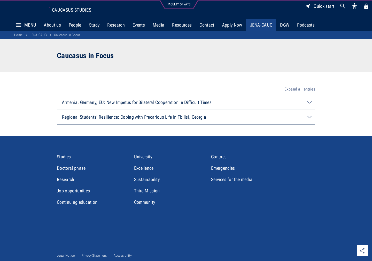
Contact (206, 25)
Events (139, 25)
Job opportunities (73, 190)
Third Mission (147, 190)
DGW (284, 25)
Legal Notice (66, 255)
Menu (24, 25)
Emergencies (223, 168)
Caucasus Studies (71, 10)
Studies (64, 156)
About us (52, 25)
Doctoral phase (71, 168)
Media (159, 25)
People (75, 25)
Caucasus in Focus (67, 35)
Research (116, 25)
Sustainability (147, 179)
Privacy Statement (94, 255)
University (143, 156)
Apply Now (232, 25)
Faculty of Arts (179, 4)
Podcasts (306, 25)
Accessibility (122, 255)
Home (18, 35)
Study (94, 25)
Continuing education (77, 202)
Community (144, 202)
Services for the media (231, 179)
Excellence (144, 168)
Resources (182, 25)
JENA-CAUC (261, 25)
